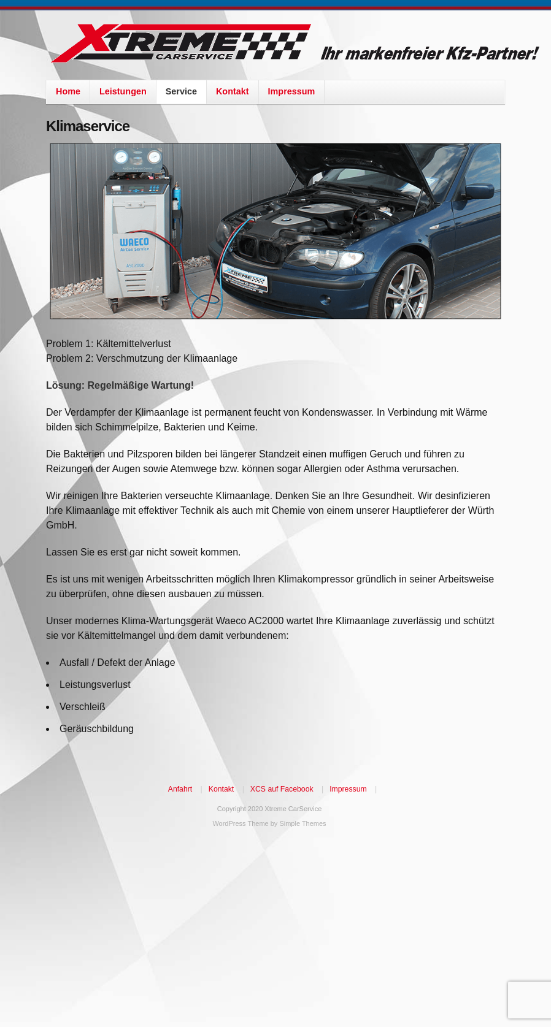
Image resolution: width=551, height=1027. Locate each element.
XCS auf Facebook (282, 789)
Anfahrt (180, 789)
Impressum (291, 91)
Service (181, 91)
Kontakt (232, 91)
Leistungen (123, 91)
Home (68, 91)
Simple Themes (302, 823)
